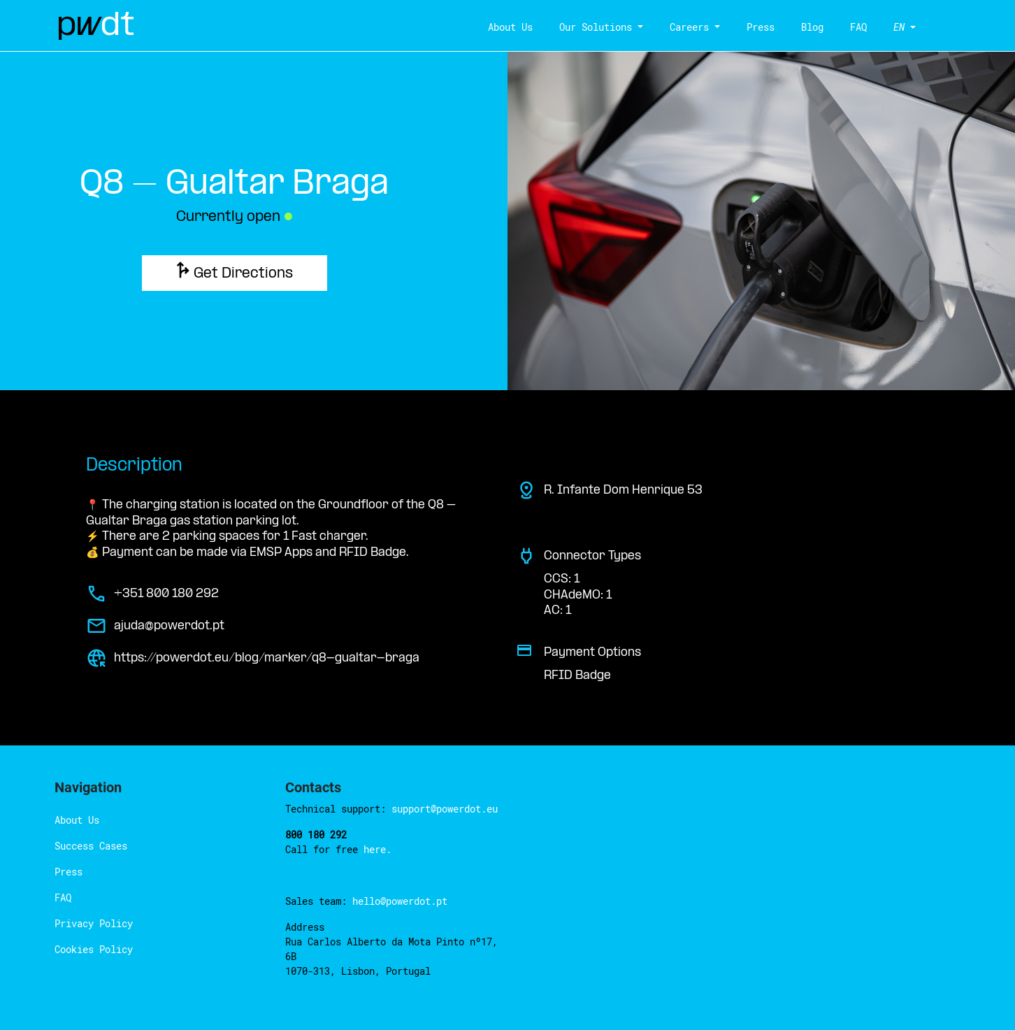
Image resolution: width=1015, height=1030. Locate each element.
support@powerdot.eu (444, 808)
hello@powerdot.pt (399, 901)
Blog (811, 27)
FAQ (857, 27)
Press (759, 27)
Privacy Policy (94, 923)
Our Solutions (594, 27)
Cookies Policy (94, 949)
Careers (687, 27)
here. (377, 849)
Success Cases (91, 845)
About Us (509, 27)
